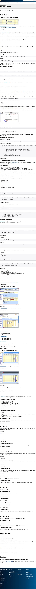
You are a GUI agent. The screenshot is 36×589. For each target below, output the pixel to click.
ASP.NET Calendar (2, 578)
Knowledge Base (20, 574)
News (18, 573)
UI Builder (10, 576)
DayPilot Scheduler (3, 26)
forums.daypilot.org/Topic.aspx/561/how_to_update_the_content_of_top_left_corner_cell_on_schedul (16, 108)
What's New (32, 2)
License (1, 585)
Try (28, 2)
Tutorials (17, 2)
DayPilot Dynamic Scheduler (10, 27)
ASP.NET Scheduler (2, 579)
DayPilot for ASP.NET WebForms (5, 2)
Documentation (19, 571)
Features (13, 2)
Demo (1, 584)
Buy (26, 2)
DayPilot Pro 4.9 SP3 (5, 32)
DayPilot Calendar (3, 331)
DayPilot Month (3, 341)
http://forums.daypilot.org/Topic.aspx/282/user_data (9, 282)
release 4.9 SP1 (3, 82)
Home (1, 5)
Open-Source (22, 2)
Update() (13, 91)
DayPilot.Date (2, 221)
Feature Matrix (2, 575)
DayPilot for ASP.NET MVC (12, 572)
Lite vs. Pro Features (2, 586)
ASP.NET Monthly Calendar (3, 580)
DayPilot (2, 0)
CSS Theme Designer (11, 575)
